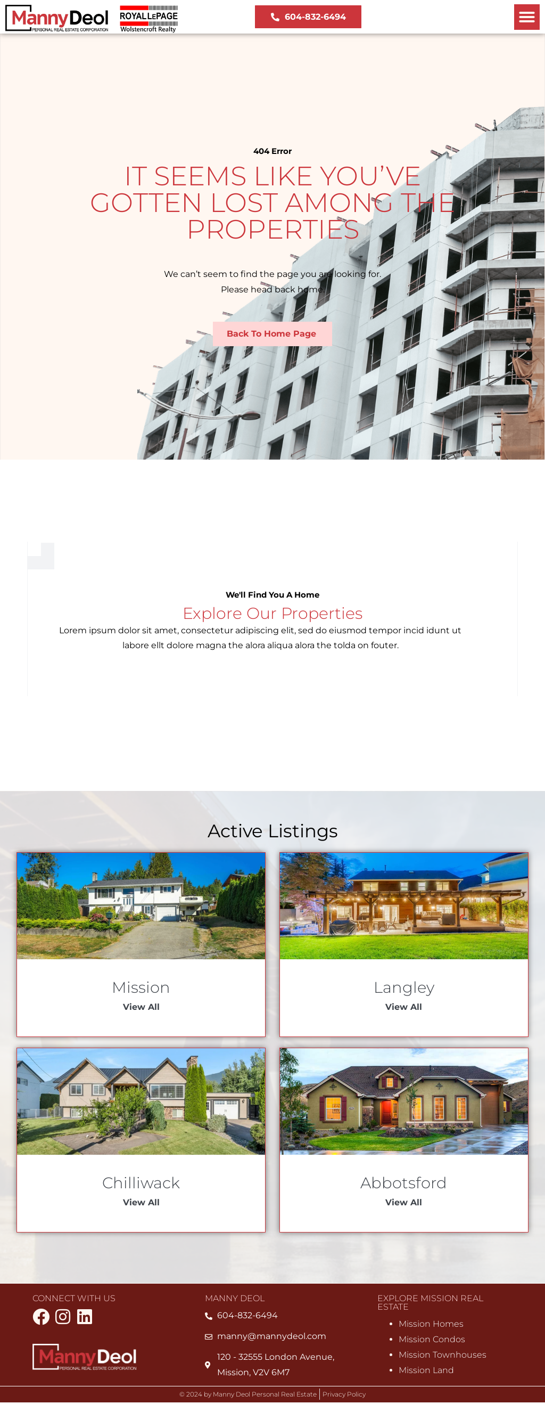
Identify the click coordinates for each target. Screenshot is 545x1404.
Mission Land (426, 1371)
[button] (527, 17)
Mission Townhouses (442, 1356)
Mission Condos (432, 1340)
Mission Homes (431, 1325)
